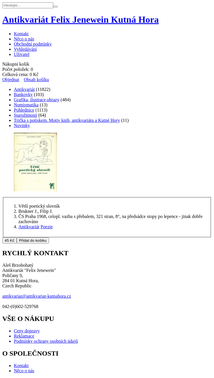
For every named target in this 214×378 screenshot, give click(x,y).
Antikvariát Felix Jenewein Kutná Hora (80, 19)
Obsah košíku (36, 79)
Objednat (10, 79)
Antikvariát (24, 89)
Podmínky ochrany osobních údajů (46, 341)
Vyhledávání (25, 49)
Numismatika (26, 104)
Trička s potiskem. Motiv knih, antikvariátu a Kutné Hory (67, 120)
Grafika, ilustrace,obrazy (37, 99)
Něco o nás (24, 38)
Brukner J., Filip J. (35, 211)
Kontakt (21, 33)
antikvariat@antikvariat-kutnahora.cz (36, 296)
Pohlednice (24, 110)
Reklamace (24, 336)
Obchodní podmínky (33, 44)
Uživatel (21, 54)
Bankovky (23, 94)
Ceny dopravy (27, 330)
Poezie (47, 226)
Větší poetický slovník (39, 206)
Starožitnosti (25, 115)
